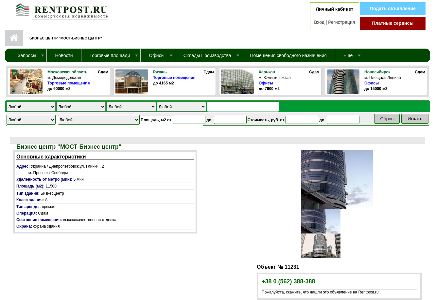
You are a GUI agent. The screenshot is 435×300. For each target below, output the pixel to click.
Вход (319, 22)
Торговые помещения (68, 83)
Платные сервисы (393, 23)
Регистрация (341, 22)
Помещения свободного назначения (288, 55)
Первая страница (14, 38)
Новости (64, 55)
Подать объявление (393, 8)
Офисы (266, 83)
